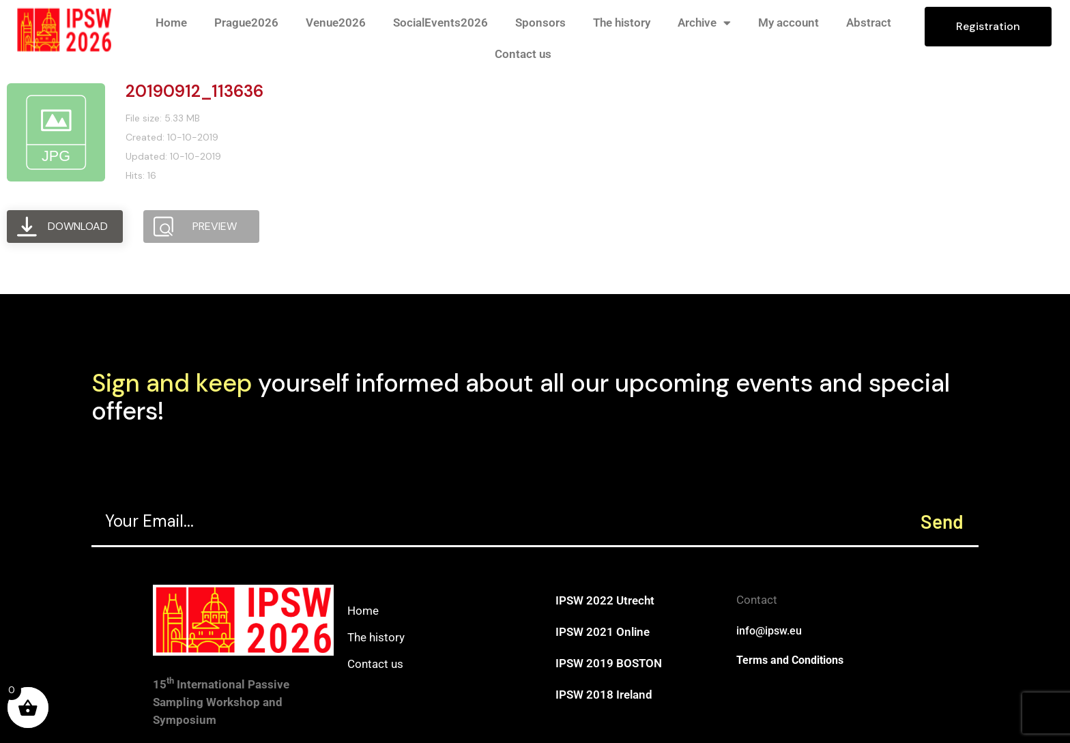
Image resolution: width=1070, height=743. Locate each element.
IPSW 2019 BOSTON (608, 663)
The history (621, 22)
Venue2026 (336, 22)
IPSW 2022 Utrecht (604, 600)
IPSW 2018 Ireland (603, 694)
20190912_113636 (194, 91)
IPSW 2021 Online (602, 632)
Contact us (523, 54)
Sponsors (540, 22)
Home (171, 22)
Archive (704, 22)
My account (788, 22)
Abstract (868, 22)
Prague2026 (246, 22)
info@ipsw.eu (769, 630)
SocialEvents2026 (440, 22)
